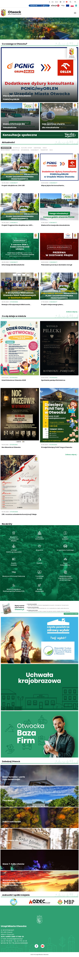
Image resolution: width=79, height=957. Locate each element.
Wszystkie (6, 148)
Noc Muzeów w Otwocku (11, 447)
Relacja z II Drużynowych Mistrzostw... (16, 304)
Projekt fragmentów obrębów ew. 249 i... (17, 225)
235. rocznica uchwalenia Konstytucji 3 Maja (19, 514)
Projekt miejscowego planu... (52, 304)
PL (75, 2)
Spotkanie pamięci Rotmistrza (53, 380)
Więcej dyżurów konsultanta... (53, 185)
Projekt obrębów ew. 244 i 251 (13, 185)
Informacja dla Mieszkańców (13, 265)
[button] (34, 37)
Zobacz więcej (71, 455)
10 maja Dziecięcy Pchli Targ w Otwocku (56, 447)
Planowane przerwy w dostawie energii (56, 265)
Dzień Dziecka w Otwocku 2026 (14, 380)
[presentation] (3, 34)
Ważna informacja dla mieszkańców (55, 225)
